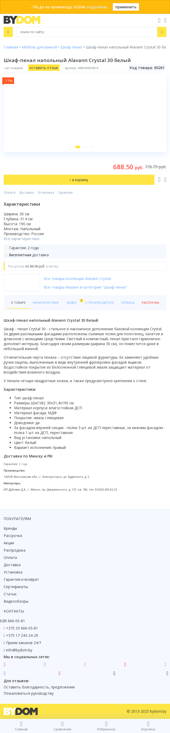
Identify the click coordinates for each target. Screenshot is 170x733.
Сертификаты (16, 586)
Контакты (14, 611)
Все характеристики (21, 238)
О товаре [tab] (18, 302)
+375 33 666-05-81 (22, 628)
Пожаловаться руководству (29, 693)
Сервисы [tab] (128, 302)
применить (125, 6)
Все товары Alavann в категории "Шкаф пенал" (85, 287)
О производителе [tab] (99, 302)
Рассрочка (13, 535)
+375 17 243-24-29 (22, 635)
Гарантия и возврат (21, 579)
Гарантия (65, 192)
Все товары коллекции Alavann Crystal (77, 278)
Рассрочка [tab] (150, 302)
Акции (9, 542)
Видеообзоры (16, 601)
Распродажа (15, 550)
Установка (45, 192)
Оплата (9, 192)
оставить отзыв (43, 67)
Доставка (26, 192)
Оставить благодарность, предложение (39, 687)
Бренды (10, 528)
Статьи (10, 593)
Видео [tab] (74, 301)
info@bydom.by (19, 650)
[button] (77, 147)
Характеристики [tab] (46, 302)
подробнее (96, 6)
